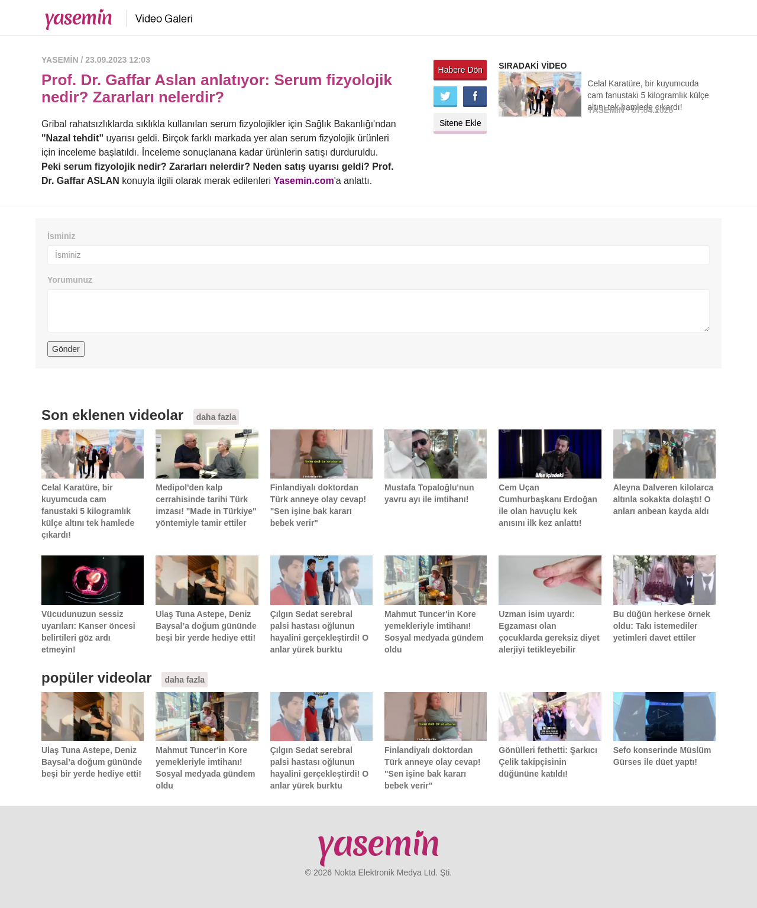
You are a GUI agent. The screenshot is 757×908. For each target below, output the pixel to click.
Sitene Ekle (460, 123)
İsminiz (61, 236)
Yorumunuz (69, 280)
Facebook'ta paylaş (475, 96)
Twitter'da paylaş (445, 96)
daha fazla (216, 417)
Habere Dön (460, 70)
